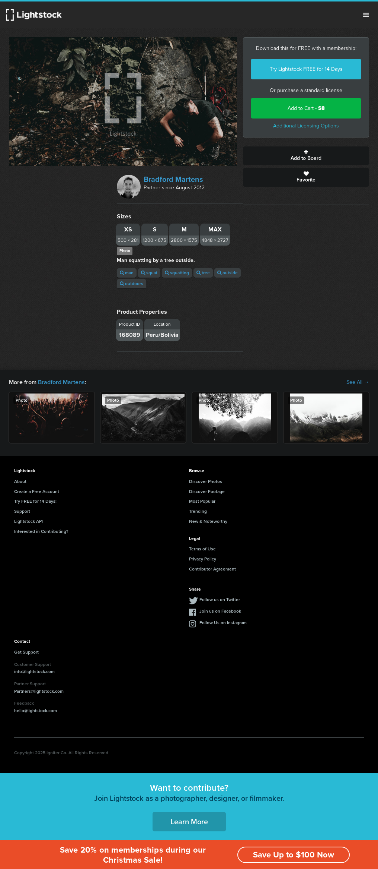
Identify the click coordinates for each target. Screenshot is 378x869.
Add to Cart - (306, 108)
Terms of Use (202, 549)
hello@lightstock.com (35, 710)
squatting (177, 272)
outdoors (131, 283)
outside (227, 272)
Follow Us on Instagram (223, 622)
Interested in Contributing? (41, 531)
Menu (366, 15)
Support (22, 511)
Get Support (26, 652)
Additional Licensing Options (306, 126)
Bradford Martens (173, 179)
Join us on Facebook (220, 611)
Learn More (189, 821)
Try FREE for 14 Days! (35, 501)
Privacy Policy (202, 559)
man (127, 272)
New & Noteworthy (208, 521)
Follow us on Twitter (219, 599)
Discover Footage (207, 491)
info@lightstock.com (34, 671)
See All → (357, 382)
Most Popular (202, 501)
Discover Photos (205, 481)
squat (149, 272)
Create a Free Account (36, 491)
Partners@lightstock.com (39, 691)
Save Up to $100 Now (293, 855)
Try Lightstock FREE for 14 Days (306, 69)
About (20, 481)
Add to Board (306, 155)
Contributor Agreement (212, 569)
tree (203, 272)
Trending (198, 511)
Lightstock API (28, 521)
